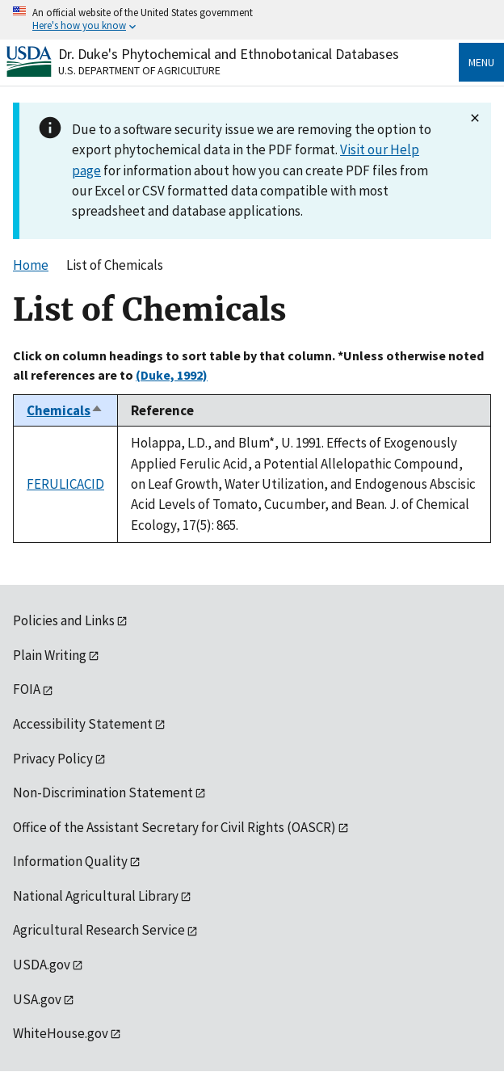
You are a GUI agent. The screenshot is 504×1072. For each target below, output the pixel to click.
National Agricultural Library (95, 896)
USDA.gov (41, 964)
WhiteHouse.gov (60, 1033)
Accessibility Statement (83, 724)
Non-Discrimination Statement (103, 792)
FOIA (26, 689)
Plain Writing (49, 655)
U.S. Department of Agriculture (139, 70)
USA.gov (37, 999)
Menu (481, 62)
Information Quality (70, 861)
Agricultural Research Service (99, 930)
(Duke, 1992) (172, 375)
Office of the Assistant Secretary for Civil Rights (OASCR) (174, 827)
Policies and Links (64, 620)
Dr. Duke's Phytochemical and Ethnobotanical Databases (228, 53)
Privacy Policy (53, 758)
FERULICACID (65, 484)
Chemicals (65, 410)
